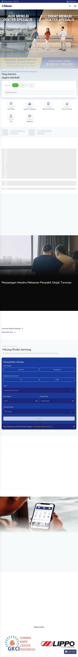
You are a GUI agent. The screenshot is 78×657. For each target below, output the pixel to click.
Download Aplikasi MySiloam (12, 329)
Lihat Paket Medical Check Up (42, 427)
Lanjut (39, 418)
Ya (21, 380)
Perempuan (57, 370)
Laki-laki (21, 370)
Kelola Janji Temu (9, 332)
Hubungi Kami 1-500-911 (10, 1)
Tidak (57, 380)
